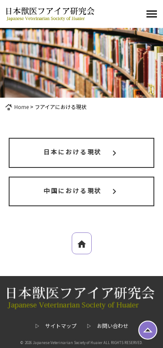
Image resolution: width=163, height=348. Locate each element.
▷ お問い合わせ (107, 325)
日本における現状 (81, 152)
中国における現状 (81, 191)
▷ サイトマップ (56, 325)
